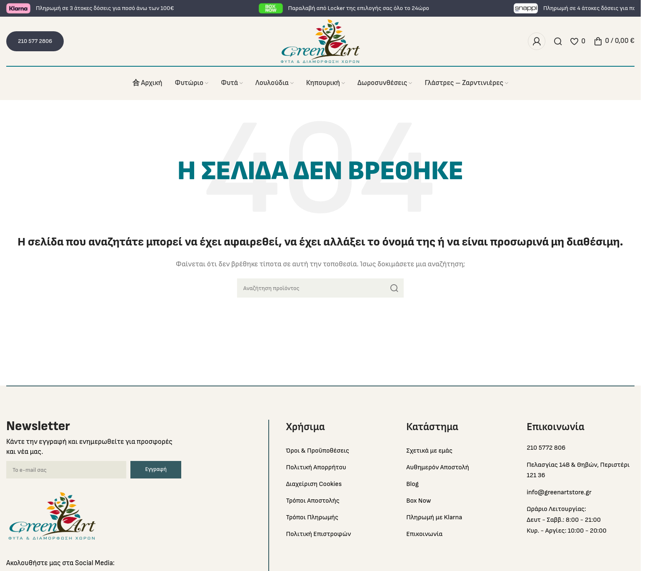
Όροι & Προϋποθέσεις (317, 451)
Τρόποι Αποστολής (312, 501)
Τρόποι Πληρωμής (312, 517)
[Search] (558, 41)
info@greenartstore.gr (559, 492)
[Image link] (52, 516)
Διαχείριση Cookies (314, 484)
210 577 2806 (35, 41)
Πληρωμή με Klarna (434, 517)
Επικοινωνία (424, 534)
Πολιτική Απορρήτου (316, 467)
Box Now (418, 501)
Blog (412, 484)
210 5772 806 (546, 448)
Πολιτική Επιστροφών (318, 534)
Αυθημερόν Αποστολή (437, 467)
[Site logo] (320, 41)
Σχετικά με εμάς (429, 451)
